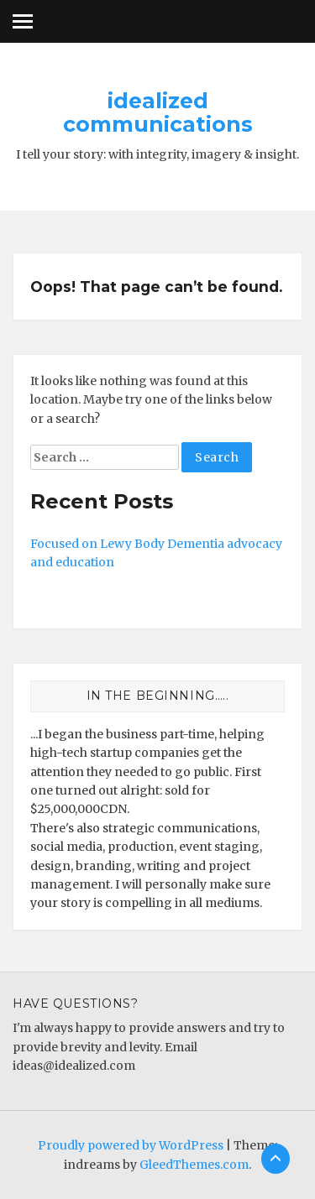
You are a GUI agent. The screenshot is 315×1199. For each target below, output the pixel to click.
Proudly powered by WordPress (130, 1145)
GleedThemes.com (194, 1164)
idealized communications (158, 112)
